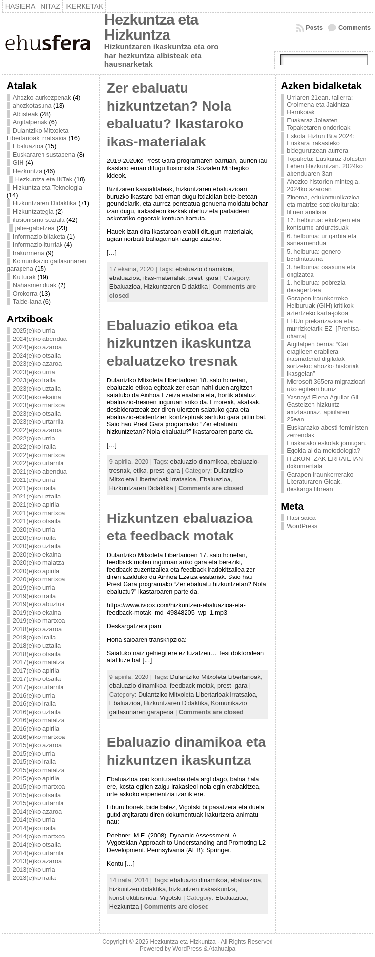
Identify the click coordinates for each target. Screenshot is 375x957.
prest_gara (203, 277)
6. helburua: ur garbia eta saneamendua (321, 239)
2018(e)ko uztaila (37, 645)
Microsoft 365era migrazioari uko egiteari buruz (326, 385)
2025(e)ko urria (34, 330)
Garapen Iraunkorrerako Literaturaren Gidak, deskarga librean (320, 482)
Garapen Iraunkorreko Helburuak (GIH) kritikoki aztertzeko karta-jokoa (320, 306)
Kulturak (24, 276)
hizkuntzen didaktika (137, 889)
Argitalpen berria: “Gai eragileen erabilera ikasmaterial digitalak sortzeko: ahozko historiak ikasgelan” (323, 358)
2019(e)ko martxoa (39, 620)
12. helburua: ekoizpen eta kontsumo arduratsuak (323, 224)
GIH (18, 162)
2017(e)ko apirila (36, 670)
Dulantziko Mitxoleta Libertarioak (215, 676)
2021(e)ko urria (34, 479)
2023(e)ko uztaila (37, 388)
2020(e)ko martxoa (39, 579)
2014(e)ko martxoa (39, 836)
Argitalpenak (30, 122)
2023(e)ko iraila (34, 380)
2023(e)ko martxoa (39, 405)
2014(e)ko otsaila (37, 844)
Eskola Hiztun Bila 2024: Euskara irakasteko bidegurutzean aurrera (320, 143)
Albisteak (25, 114)
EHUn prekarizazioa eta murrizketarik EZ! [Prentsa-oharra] (324, 328)
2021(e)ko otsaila (37, 521)
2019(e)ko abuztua (39, 604)
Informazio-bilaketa (39, 236)
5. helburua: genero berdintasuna (314, 255)
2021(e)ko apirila (36, 504)
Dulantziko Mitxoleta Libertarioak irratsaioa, (198, 694)
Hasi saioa (301, 517)
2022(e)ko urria (34, 438)
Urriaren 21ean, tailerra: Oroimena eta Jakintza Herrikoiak (320, 105)
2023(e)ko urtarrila (38, 421)
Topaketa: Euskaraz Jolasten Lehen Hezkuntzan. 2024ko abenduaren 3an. (327, 166)
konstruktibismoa (132, 897)
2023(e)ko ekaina (37, 396)
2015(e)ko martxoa (39, 786)
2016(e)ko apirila (36, 728)
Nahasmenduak (35, 285)
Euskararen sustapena (44, 154)
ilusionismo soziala (39, 219)
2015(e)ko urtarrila (38, 803)
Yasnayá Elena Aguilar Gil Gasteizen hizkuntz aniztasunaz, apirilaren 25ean (322, 408)
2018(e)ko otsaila (37, 654)
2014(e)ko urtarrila (38, 853)
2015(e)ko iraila (34, 761)
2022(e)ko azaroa (37, 430)
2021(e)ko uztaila (37, 496)
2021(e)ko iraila (34, 488)
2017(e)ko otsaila (37, 678)
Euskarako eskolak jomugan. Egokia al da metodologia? (327, 446)
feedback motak (192, 685)
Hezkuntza (27, 171)
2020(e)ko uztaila (37, 546)
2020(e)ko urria (34, 529)
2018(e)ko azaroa (37, 629)
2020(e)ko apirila (36, 571)
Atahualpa (221, 948)
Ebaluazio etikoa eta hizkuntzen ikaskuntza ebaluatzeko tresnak (179, 343)
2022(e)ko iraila (34, 446)
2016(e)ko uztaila (37, 712)
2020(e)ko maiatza (38, 562)
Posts (314, 27)
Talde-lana (27, 301)
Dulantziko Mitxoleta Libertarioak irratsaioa (38, 134)
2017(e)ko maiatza (38, 662)
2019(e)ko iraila (34, 595)
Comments (354, 27)
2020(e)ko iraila (34, 537)
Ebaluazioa (28, 146)
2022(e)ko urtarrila (38, 463)
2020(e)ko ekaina (37, 554)
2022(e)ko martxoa (39, 455)
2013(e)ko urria (34, 869)
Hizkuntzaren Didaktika (45, 203)
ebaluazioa (124, 277)
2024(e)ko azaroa (37, 347)
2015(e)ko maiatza (38, 770)
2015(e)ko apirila (36, 778)
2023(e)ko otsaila (37, 413)
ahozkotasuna (32, 105)
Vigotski (171, 897)
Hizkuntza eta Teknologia (47, 187)
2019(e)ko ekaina (37, 612)
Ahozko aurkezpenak (42, 97)
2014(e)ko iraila (34, 828)
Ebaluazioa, (126, 286)
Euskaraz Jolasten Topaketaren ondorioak (318, 124)
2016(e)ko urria (34, 695)
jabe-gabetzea (35, 228)
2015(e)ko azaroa (37, 745)
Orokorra (25, 293)
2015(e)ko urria (34, 753)
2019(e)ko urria (34, 587)
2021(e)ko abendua (40, 471)
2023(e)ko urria (34, 372)
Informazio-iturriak (37, 244)
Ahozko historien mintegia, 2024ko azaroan (323, 185)
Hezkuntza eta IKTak (43, 179)
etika (139, 470)
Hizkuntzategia (33, 211)
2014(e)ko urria (34, 819)
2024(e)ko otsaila (37, 355)
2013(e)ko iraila (34, 877)
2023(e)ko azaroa (37, 363)
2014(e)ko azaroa (37, 811)
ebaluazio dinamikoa (203, 269)
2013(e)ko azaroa (37, 861)
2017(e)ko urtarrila (38, 687)
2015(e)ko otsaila (37, 794)
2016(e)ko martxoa (39, 736)
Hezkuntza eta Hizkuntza (151, 27)
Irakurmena (28, 253)
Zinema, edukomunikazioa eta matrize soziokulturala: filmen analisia (323, 205)
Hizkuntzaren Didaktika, (177, 703)
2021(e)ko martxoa (39, 513)
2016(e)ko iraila (34, 703)
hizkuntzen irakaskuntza (202, 889)
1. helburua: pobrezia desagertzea (316, 286)
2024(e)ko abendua (40, 338)
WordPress (302, 526)
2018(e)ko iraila (34, 637)
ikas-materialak (164, 277)
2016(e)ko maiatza (38, 720)
